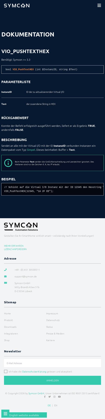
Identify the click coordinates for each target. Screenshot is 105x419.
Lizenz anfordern (15, 249)
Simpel (31, 149)
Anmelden (52, 380)
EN (55, 405)
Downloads (10, 326)
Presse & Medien (55, 333)
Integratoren (11, 333)
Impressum (52, 313)
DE (49, 405)
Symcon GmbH (36, 393)
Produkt (8, 320)
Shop (7, 340)
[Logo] (16, 5)
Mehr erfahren (14, 245)
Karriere (50, 340)
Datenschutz (53, 320)
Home (7, 313)
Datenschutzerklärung (34, 371)
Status (49, 326)
